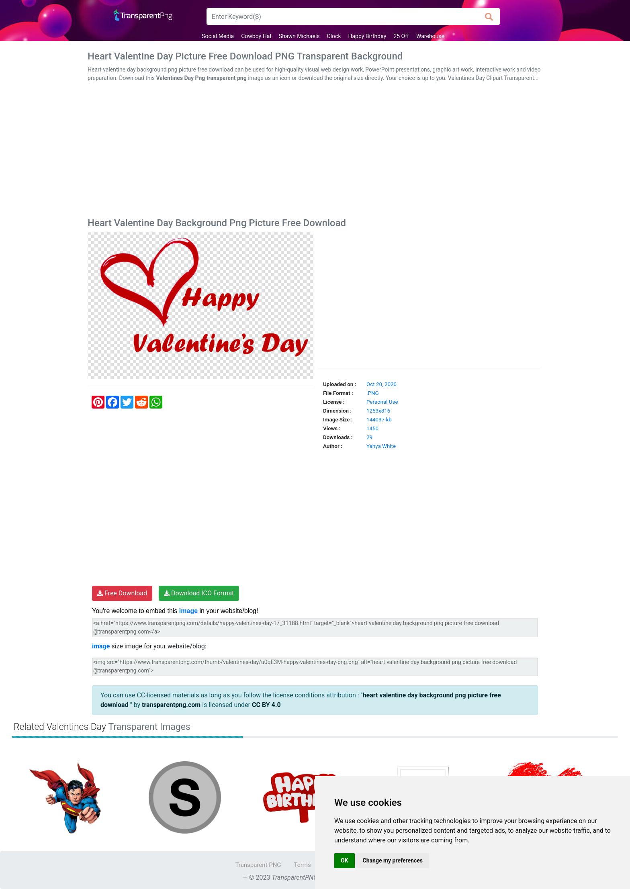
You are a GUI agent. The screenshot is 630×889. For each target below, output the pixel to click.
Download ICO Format (199, 593)
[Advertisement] (315, 151)
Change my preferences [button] (393, 860)
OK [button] (344, 860)
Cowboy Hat (256, 36)
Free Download (122, 593)
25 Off (401, 36)
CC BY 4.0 (266, 705)
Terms (302, 865)
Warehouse (430, 36)
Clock (334, 36)
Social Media (218, 36)
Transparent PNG (258, 865)
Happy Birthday (367, 36)
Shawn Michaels (299, 36)
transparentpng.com (171, 705)
